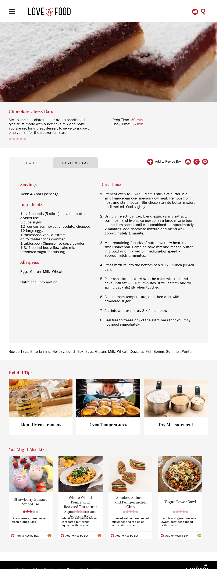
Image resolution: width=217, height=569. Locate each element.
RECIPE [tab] (31, 163)
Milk (111, 352)
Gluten (100, 352)
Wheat (122, 352)
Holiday (58, 352)
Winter (187, 352)
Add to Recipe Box (168, 161)
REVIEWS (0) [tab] (75, 163)
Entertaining (40, 352)
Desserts (137, 352)
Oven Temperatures (108, 425)
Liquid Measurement (41, 425)
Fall (149, 352)
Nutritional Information (38, 282)
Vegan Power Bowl (180, 502)
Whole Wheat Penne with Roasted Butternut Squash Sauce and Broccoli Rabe (80, 507)
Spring (159, 352)
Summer (173, 352)
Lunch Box (74, 352)
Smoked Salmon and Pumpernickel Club (130, 502)
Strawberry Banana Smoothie (30, 502)
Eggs (89, 352)
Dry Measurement (176, 425)
